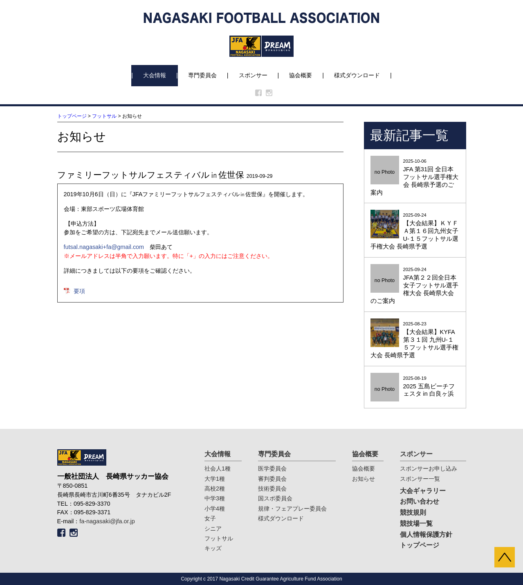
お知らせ (363, 478)
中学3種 (214, 498)
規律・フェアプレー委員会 (292, 508)
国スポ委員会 (275, 498)
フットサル (104, 116)
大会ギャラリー (423, 490)
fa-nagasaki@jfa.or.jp (107, 521)
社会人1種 (217, 468)
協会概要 (300, 75)
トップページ (72, 116)
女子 (210, 518)
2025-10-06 (415, 178)
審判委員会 (272, 478)
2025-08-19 (415, 387)
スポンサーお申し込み (428, 468)
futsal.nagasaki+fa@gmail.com (104, 247)
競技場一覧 (416, 523)
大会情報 (154, 75)
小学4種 (214, 508)
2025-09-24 (415, 232)
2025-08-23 (415, 340)
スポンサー (253, 75)
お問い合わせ (419, 501)
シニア (213, 528)
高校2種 (214, 488)
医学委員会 (272, 468)
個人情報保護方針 (426, 534)
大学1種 (214, 478)
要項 (79, 291)
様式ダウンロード (357, 75)
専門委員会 (202, 75)
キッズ (213, 548)
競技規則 (413, 512)
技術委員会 (272, 488)
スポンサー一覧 (420, 478)
